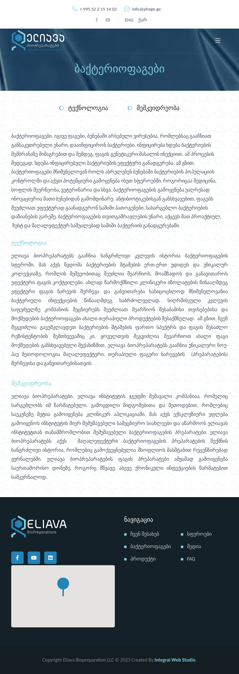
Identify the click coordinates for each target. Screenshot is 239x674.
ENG (129, 20)
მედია (194, 546)
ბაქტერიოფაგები (150, 546)
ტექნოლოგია (83, 108)
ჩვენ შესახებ (144, 534)
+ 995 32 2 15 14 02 (94, 9)
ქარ (142, 20)
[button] (63, 587)
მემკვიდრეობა (154, 108)
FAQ (191, 559)
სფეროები (199, 534)
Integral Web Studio (175, 660)
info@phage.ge (142, 9)
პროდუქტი (143, 559)
